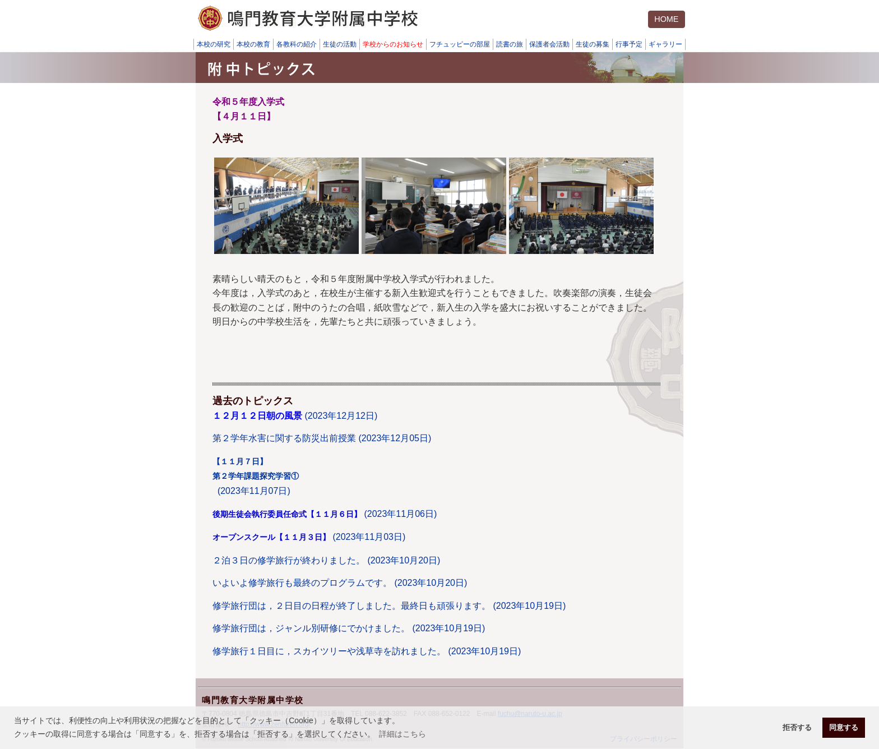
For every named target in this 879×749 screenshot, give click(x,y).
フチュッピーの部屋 (459, 44)
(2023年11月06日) (324, 514)
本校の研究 (213, 44)
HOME (666, 19)
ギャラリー (665, 44)
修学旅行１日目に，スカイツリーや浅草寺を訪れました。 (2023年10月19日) (366, 651)
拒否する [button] (797, 728)
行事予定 (629, 44)
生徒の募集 (592, 44)
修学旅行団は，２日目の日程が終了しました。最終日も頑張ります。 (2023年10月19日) (389, 606)
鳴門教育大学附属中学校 (253, 700)
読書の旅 (509, 44)
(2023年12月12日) (294, 415)
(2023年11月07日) (255, 476)
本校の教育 (253, 44)
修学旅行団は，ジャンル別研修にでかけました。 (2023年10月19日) (348, 628)
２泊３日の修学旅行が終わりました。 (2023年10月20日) (326, 560)
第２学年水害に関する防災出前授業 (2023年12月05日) (321, 438)
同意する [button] (843, 728)
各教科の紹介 (296, 44)
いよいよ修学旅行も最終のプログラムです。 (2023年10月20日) (339, 583)
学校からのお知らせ (393, 44)
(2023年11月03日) (308, 537)
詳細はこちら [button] (402, 733)
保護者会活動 (549, 44)
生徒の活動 (340, 44)
